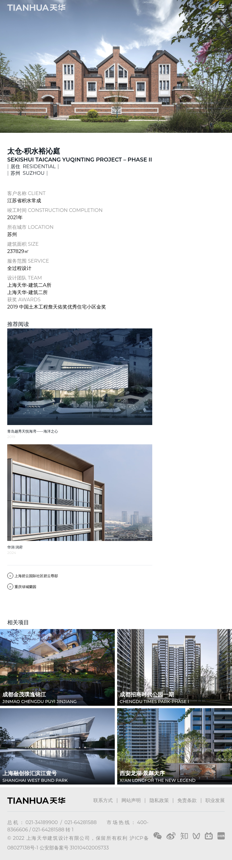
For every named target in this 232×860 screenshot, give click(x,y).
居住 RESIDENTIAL (33, 166)
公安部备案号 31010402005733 (74, 848)
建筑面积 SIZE (23, 244)
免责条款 (187, 800)
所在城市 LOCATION (30, 227)
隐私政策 (159, 800)
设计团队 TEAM (24, 278)
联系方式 (103, 800)
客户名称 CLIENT (26, 193)
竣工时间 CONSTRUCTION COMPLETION (55, 210)
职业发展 (215, 800)
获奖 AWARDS (23, 299)
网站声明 (131, 800)
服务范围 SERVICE (28, 261)
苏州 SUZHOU (27, 173)
